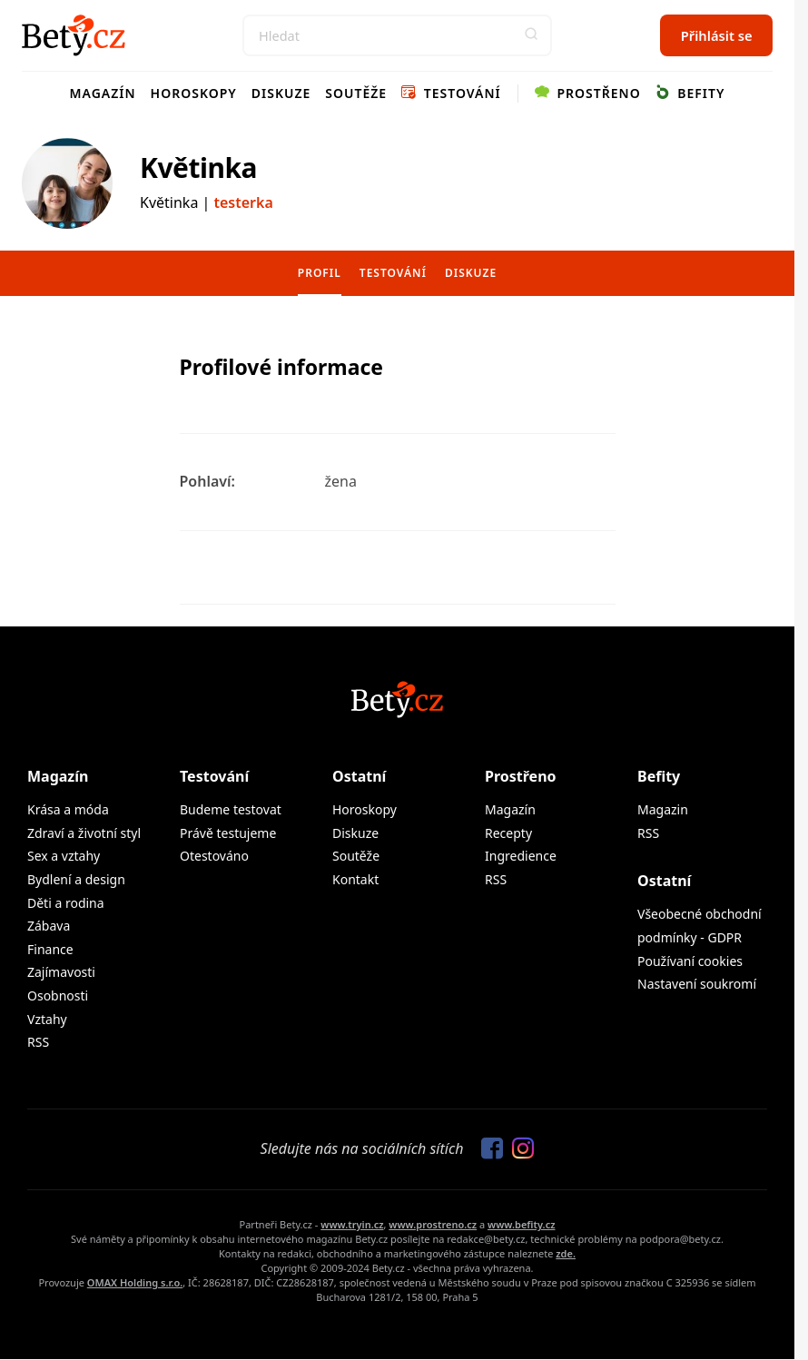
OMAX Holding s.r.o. (134, 1282)
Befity (690, 93)
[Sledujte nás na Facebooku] (487, 1149)
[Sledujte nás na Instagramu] (518, 1149)
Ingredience (521, 855)
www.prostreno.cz (433, 1224)
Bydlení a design (76, 879)
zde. (566, 1253)
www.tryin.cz (351, 1224)
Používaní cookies (690, 961)
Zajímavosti (61, 972)
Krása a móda (68, 809)
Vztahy (47, 1019)
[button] (531, 35)
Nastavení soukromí (696, 983)
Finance (50, 949)
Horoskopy (194, 93)
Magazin (662, 809)
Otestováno (214, 855)
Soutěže (356, 93)
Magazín (103, 93)
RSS (38, 1041)
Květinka (198, 167)
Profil (319, 273)
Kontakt (355, 879)
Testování (451, 93)
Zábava (48, 925)
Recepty (508, 833)
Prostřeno (588, 93)
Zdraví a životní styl (84, 833)
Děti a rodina (65, 903)
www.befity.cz (521, 1224)
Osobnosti (57, 995)
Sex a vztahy (63, 855)
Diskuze (281, 93)
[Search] (397, 35)
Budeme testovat (230, 809)
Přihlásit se (717, 35)
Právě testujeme (228, 833)
